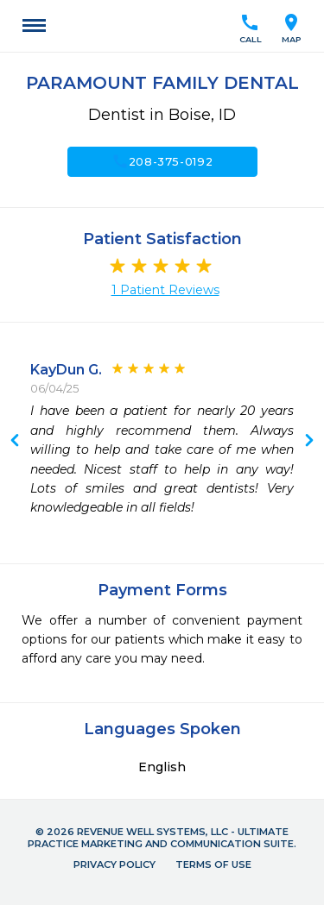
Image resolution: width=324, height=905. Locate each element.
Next (15, 441)
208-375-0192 (162, 161)
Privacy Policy (114, 864)
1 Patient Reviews (165, 290)
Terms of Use (213, 864)
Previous (309, 441)
